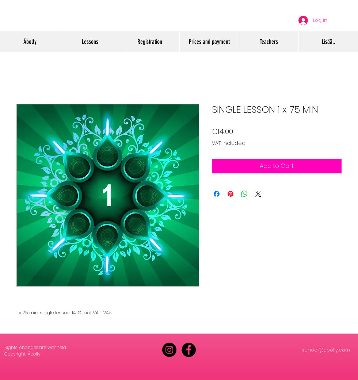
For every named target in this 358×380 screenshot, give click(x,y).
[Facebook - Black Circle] (189, 350)
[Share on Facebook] (216, 193)
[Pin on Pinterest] (230, 193)
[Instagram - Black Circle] (169, 350)
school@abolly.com (326, 349)
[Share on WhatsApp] (244, 193)
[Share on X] (258, 193)
